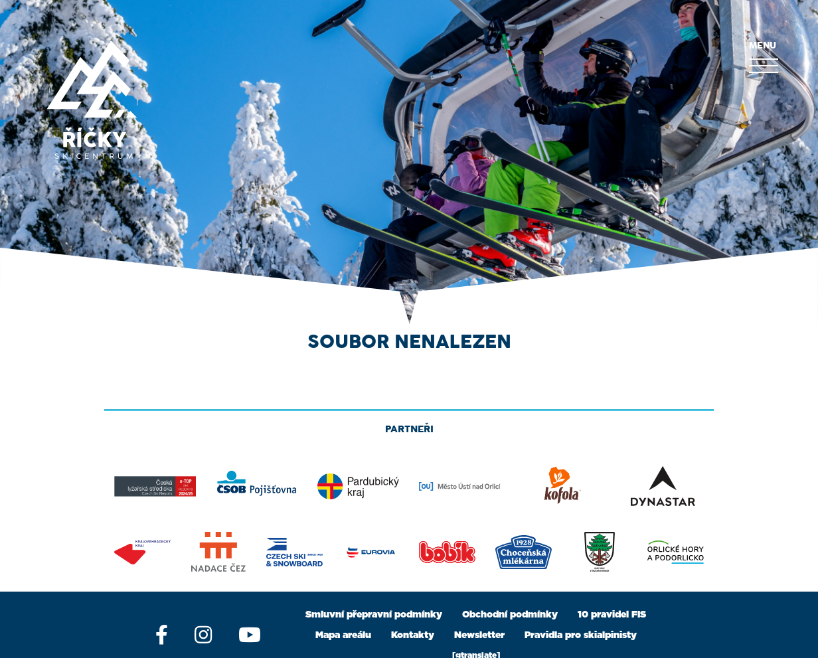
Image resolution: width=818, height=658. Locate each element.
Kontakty (412, 635)
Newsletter (479, 635)
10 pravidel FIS (612, 614)
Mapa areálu (343, 635)
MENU (763, 57)
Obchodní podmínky (510, 614)
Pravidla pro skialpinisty (581, 635)
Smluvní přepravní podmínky (373, 614)
